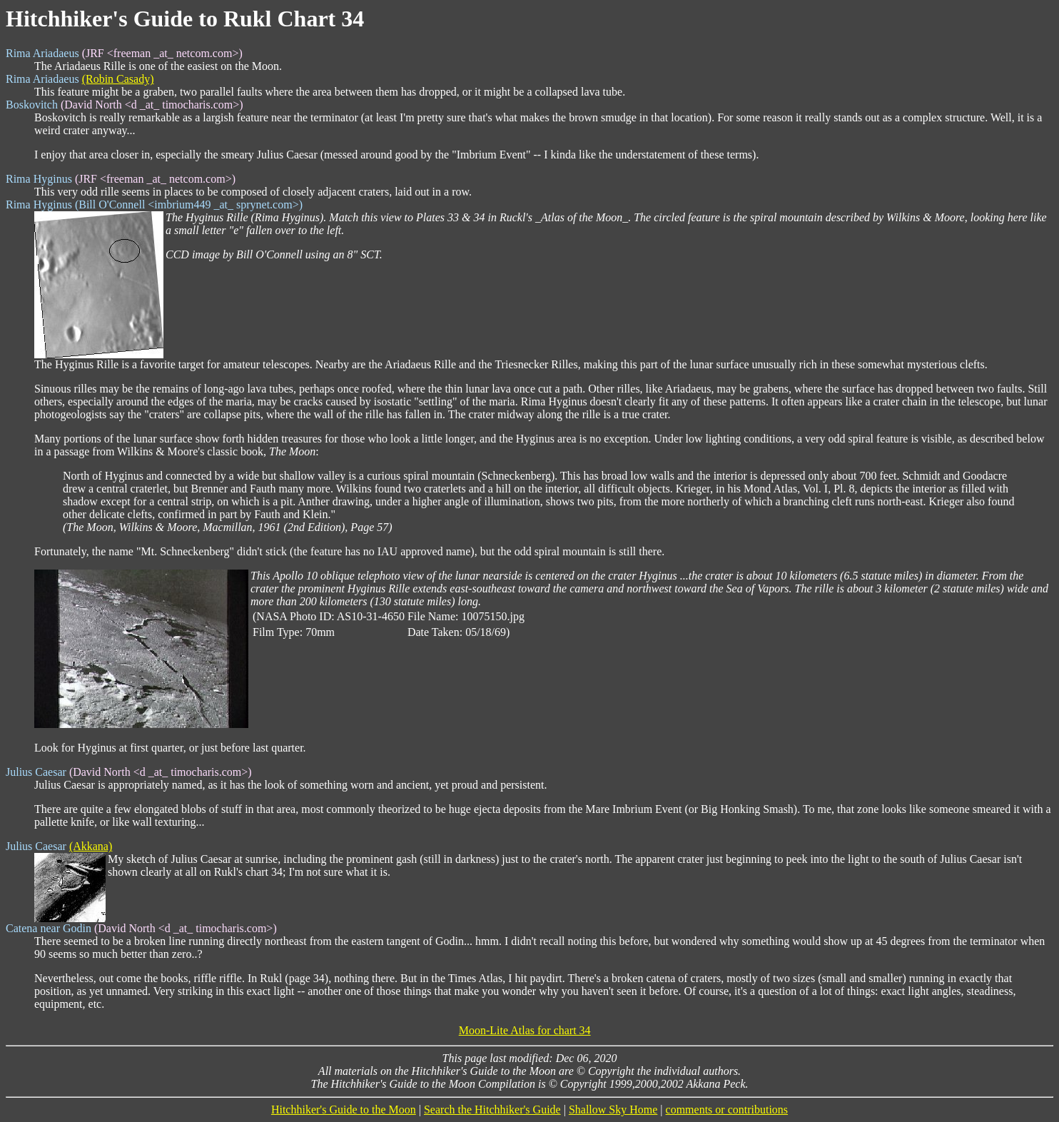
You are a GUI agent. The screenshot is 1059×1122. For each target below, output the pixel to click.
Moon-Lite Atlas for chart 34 (525, 1030)
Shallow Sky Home (613, 1109)
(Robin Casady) (118, 79)
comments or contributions (727, 1109)
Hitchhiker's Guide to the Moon (343, 1109)
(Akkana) (90, 846)
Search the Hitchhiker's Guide (492, 1109)
